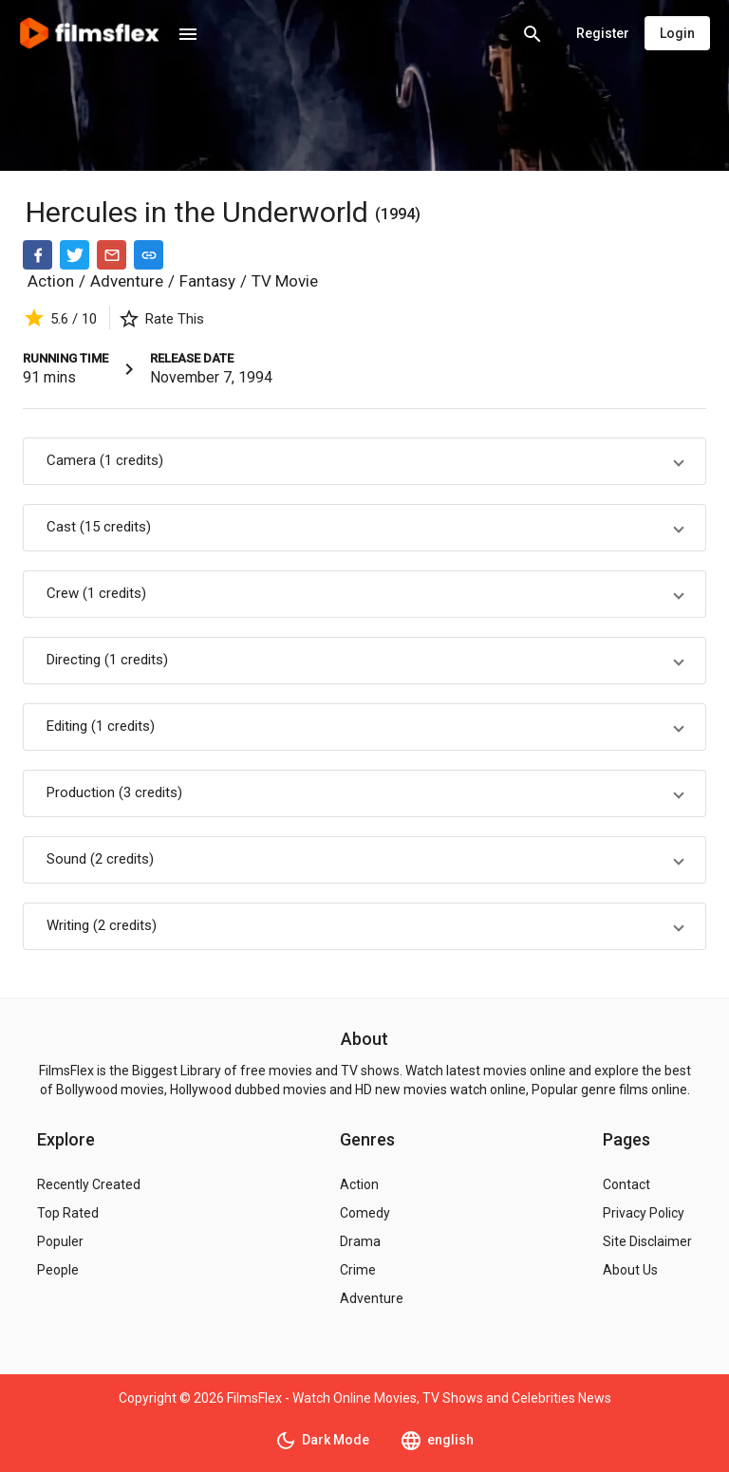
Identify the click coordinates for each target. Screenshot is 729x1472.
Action (51, 280)
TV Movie (285, 280)
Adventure (126, 280)
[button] (364, 461)
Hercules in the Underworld (200, 212)
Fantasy (207, 280)
